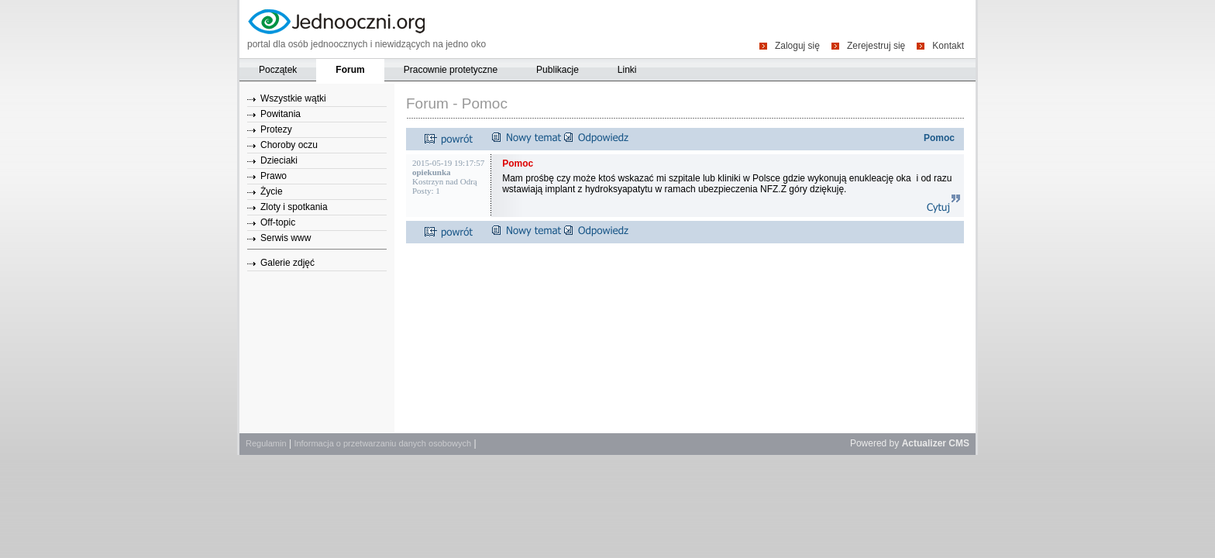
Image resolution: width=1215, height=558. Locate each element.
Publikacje (557, 69)
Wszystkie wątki (293, 98)
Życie (271, 191)
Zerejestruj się (876, 45)
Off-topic (277, 222)
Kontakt (948, 45)
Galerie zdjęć (287, 262)
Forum (350, 69)
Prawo (273, 175)
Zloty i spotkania (294, 207)
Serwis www (285, 237)
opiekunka (431, 172)
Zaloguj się (797, 45)
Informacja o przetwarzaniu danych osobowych (382, 443)
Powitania (280, 113)
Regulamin (266, 443)
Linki (627, 69)
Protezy (276, 129)
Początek (278, 69)
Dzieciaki (279, 160)
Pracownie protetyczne (450, 69)
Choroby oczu (289, 145)
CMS (958, 443)
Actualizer (924, 443)
